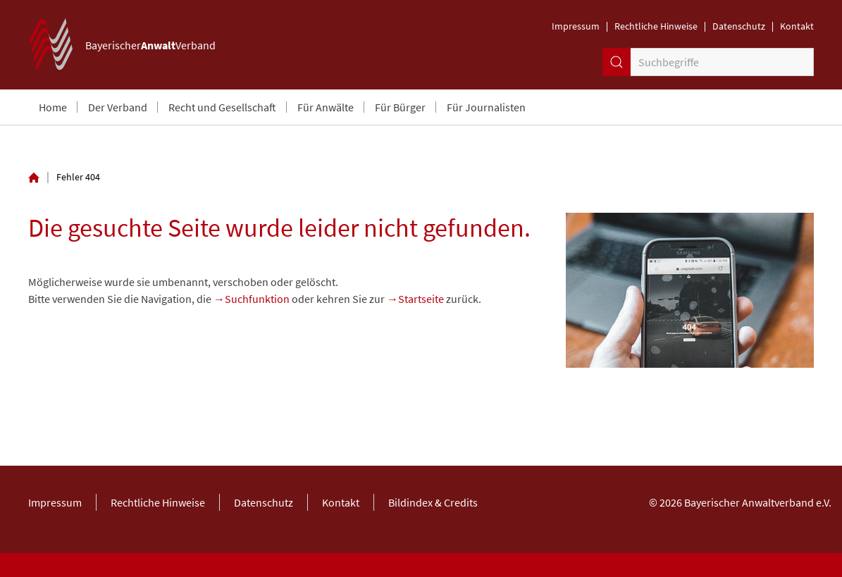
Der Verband (117, 107)
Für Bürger (400, 107)
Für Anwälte (325, 107)
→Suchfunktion (251, 299)
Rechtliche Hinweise (656, 26)
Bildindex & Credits (433, 502)
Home (53, 107)
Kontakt (797, 26)
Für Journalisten (486, 107)
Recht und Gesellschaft (222, 107)
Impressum (576, 26)
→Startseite (415, 299)
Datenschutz (738, 26)
